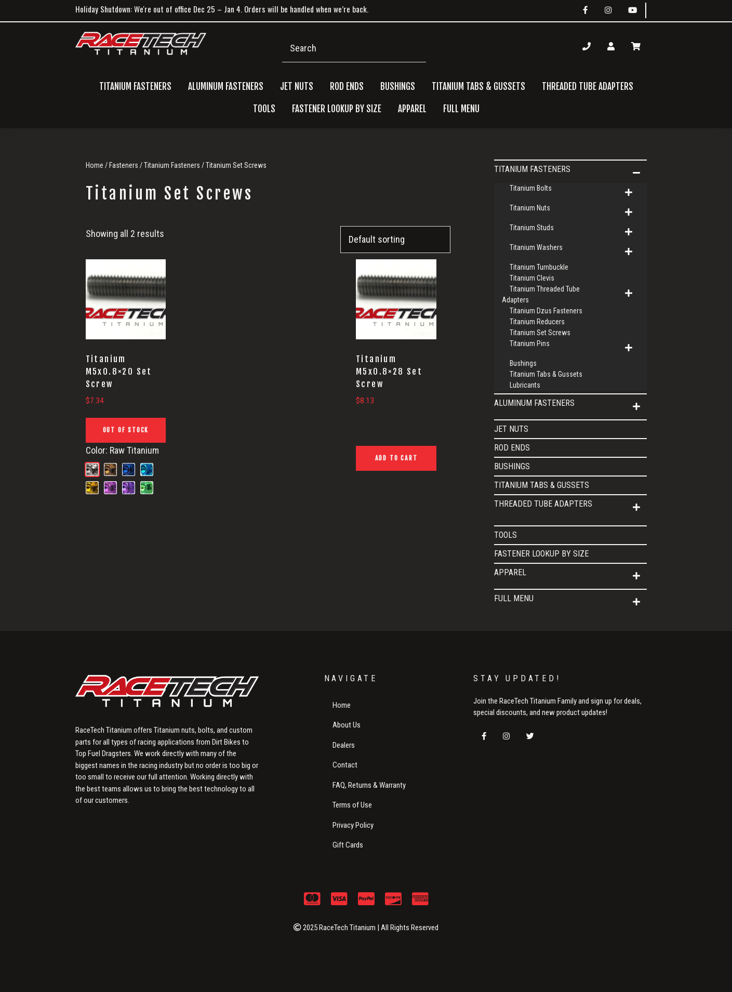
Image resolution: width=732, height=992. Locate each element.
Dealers (343, 745)
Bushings (397, 86)
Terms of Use (352, 805)
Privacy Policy (353, 825)
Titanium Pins (530, 343)
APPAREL (510, 572)
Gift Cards (347, 845)
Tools (264, 108)
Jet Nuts (296, 86)
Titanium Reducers (537, 322)
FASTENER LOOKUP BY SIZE (336, 108)
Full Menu (514, 598)
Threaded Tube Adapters (543, 504)
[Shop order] (395, 240)
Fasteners (123, 165)
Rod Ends (347, 86)
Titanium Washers (536, 247)
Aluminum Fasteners (534, 403)
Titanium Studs (532, 227)
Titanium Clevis (532, 278)
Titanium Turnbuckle (539, 267)
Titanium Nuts (530, 208)
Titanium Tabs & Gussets (478, 86)
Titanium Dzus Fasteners (546, 311)
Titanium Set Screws (540, 332)
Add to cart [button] (396, 458)
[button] (636, 173)
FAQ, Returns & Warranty (369, 785)
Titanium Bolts (531, 188)
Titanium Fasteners (172, 165)
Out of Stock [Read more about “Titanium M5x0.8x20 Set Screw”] (126, 430)
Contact (344, 765)
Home (94, 165)
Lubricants (525, 385)
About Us (346, 725)
